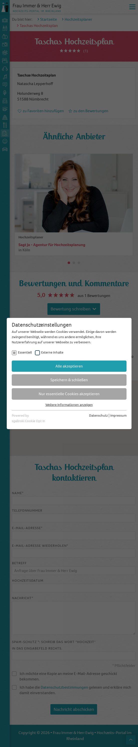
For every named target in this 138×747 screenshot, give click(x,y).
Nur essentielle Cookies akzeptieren (69, 393)
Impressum (118, 415)
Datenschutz (98, 415)
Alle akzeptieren (69, 366)
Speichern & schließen (69, 379)
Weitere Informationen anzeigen (69, 404)
